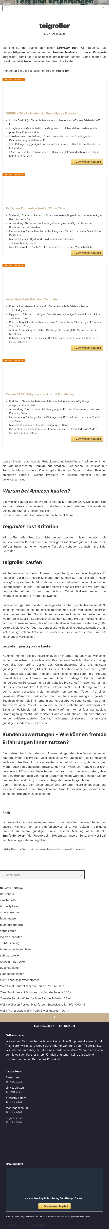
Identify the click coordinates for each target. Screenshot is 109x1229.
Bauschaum (8, 894)
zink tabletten (9, 900)
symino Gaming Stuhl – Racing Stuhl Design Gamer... (54, 1198)
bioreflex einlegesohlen (15, 949)
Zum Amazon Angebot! (88, 161)
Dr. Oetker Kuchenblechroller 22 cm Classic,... (39, 208)
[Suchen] (103, 8)
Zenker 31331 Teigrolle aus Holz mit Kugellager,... (41, 394)
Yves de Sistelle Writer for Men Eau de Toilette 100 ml (35, 998)
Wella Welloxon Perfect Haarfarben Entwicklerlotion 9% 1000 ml (42, 1004)
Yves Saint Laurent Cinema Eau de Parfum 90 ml (32, 986)
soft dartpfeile (9, 955)
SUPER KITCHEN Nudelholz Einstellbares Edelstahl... (43, 113)
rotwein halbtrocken (13, 961)
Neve (5, 1225)
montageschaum (11, 912)
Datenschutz (44, 1025)
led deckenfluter (11, 937)
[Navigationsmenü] (6, 8)
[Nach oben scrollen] (54, 1017)
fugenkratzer (8, 918)
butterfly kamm (10, 906)
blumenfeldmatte (11, 924)
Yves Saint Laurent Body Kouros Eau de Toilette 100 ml (36, 992)
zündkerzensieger (12, 973)
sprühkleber (8, 931)
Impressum (67, 1025)
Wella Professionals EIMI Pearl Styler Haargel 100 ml (34, 1010)
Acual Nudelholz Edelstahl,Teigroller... (33, 299)
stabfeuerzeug (9, 943)
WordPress (40, 1225)
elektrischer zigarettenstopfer (19, 980)
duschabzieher (10, 967)
